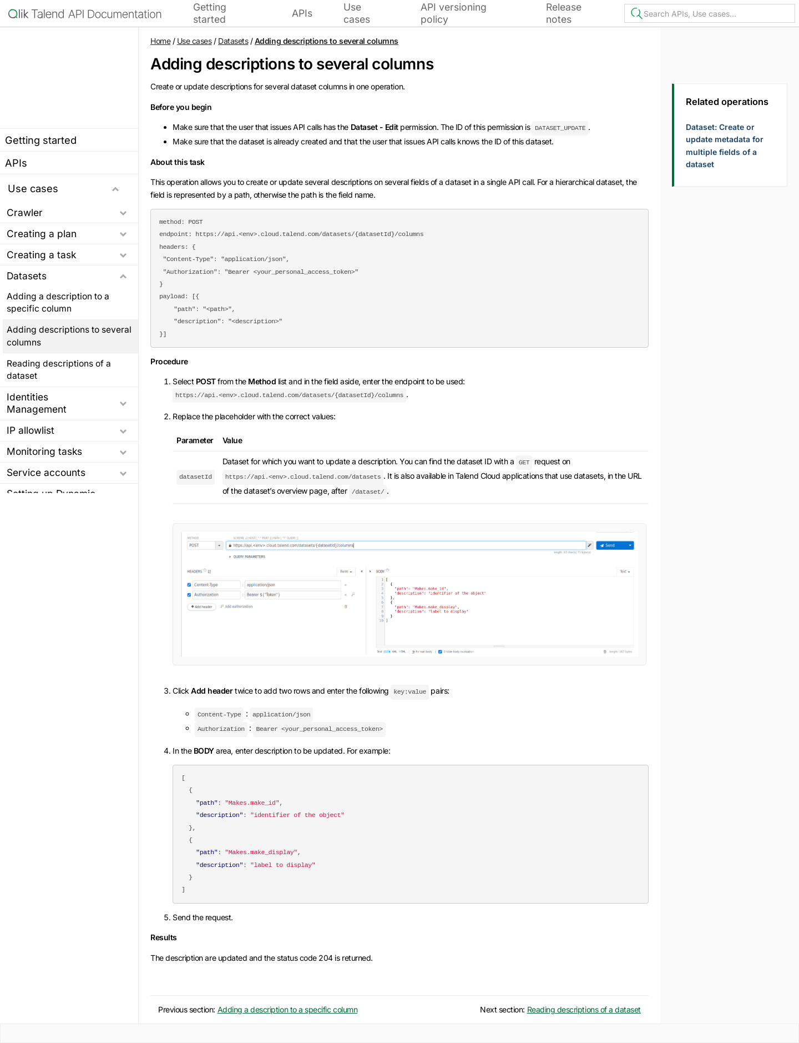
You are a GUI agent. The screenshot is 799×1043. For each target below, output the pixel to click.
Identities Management (37, 403)
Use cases (356, 13)
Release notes (563, 13)
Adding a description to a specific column (58, 302)
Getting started (209, 13)
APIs (302, 13)
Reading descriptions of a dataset (59, 369)
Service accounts (46, 472)
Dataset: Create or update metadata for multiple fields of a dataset (724, 145)
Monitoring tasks (44, 451)
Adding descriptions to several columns (69, 335)
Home (160, 41)
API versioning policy (454, 13)
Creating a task (41, 254)
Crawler (25, 212)
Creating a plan (42, 233)
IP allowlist (30, 430)
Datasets (27, 276)
